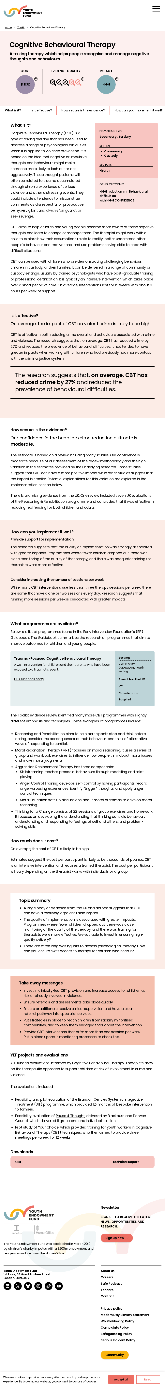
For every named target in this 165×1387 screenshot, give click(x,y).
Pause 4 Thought (70, 1115)
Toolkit (20, 27)
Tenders (107, 1290)
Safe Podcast (111, 1284)
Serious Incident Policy (118, 1340)
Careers (107, 1277)
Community (114, 1355)
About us (107, 1271)
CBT (18, 1162)
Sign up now (114, 1238)
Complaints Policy (115, 1328)
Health (104, 170)
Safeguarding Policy (116, 1334)
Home (8, 27)
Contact (107, 1296)
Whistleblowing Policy (117, 1321)
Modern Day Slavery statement (125, 1315)
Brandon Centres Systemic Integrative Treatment (79, 1102)
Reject (148, 1379)
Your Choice (48, 1127)
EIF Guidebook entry (29, 679)
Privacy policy (112, 1309)
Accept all (121, 1379)
